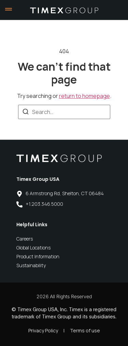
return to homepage (84, 96)
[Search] (25, 112)
